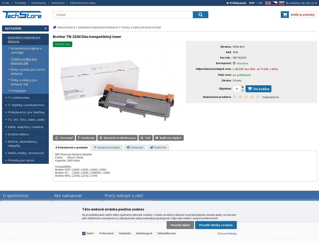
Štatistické (125, 233)
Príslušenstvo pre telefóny (26, 112)
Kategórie (13, 28)
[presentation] (71, 148)
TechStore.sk (25, 14)
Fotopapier (18, 91)
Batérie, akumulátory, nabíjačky (23, 143)
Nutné (90, 233)
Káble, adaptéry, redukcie (26, 127)
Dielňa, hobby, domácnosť (26, 153)
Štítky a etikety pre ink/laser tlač (24, 82)
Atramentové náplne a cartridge (26, 50)
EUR (251, 3)
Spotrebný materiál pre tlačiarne (24, 39)
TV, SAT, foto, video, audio (26, 119)
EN (267, 3)
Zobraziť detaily (227, 233)
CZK (260, 3)
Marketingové (144, 233)
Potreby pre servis (21, 160)
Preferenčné (106, 233)
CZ (274, 3)
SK (281, 3)
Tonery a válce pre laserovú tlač (24, 61)
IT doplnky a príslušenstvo (26, 105)
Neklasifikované (167, 233)
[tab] (72, 148)
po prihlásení (242, 75)
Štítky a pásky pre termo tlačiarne (28, 71)
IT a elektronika (18, 97)
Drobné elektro (18, 134)
